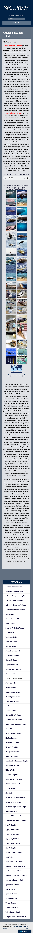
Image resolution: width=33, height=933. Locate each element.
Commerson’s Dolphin (13, 669)
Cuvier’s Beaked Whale (14, 678)
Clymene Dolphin (12, 665)
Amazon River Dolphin (14, 587)
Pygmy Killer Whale (13, 834)
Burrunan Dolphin (12, 655)
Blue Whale (10, 633)
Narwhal (9, 793)
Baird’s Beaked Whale (13, 619)
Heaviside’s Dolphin (13, 742)
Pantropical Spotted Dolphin (16, 820)
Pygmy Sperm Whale (13, 843)
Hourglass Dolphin (12, 752)
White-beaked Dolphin (13, 912)
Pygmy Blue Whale (12, 830)
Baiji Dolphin (10, 614)
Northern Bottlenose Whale (15, 797)
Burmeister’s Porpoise (13, 651)
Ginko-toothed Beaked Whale (16, 724)
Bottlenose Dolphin (12, 637)
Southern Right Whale (13, 871)
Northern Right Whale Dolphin (16, 807)
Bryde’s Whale (11, 646)
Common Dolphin (12, 674)
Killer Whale (10, 770)
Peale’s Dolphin (11, 825)
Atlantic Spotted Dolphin (14, 600)
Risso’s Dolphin (11, 848)
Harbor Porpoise (11, 738)
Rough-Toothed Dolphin (14, 852)
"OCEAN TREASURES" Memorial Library (16, 7)
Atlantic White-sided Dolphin (16, 605)
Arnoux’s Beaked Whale (14, 591)
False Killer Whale (12, 701)
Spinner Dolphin (11, 894)
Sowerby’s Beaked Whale (14, 880)
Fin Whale (9, 706)
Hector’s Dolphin (12, 747)
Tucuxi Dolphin (11, 903)
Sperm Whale (10, 889)
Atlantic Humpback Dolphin (16, 596)
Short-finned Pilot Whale (14, 862)
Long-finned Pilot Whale (14, 779)
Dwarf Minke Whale (13, 692)
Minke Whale (10, 788)
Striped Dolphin (11, 898)
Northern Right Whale (13, 802)
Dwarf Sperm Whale (13, 697)
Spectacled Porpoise (13, 885)
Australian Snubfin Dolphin (15, 610)
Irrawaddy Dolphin (12, 765)
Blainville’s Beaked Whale (15, 628)
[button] (15, 23)
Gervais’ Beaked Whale (14, 720)
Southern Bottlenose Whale (15, 866)
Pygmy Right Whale (13, 839)
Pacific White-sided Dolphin (15, 816)
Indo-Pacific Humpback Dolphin (17, 761)
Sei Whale (9, 857)
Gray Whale (10, 729)
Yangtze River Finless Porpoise (16, 917)
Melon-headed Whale (13, 784)
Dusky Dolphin (11, 687)
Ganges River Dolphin (13, 715)
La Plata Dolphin (12, 775)
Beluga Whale (10, 623)
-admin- (27, 928)
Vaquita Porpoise (12, 907)
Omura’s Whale (11, 811)
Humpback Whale (12, 756)
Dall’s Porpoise (11, 683)
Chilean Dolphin (11, 660)
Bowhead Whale (11, 642)
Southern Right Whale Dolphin (16, 875)
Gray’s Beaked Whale (13, 733)
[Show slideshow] (16, 376)
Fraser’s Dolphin (11, 710)
